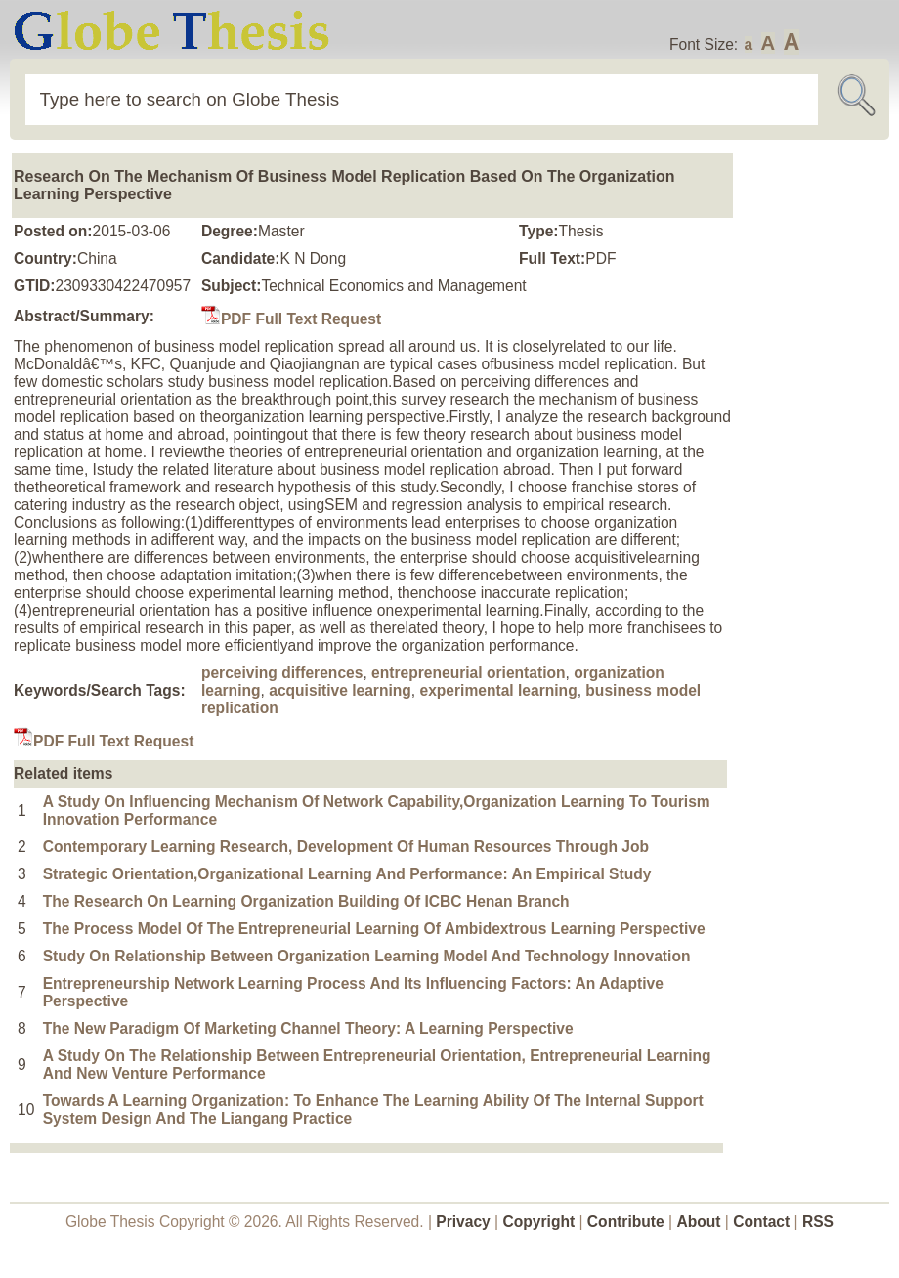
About (698, 1222)
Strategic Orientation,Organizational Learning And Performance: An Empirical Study (347, 874)
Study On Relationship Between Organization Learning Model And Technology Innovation (367, 956)
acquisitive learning (340, 690)
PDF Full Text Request (291, 319)
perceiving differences (282, 672)
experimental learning (498, 690)
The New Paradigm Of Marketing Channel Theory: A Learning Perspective (308, 1028)
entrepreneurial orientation (468, 672)
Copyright (539, 1222)
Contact (763, 1222)
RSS (818, 1222)
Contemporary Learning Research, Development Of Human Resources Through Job (346, 846)
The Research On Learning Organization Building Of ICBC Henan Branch (306, 901)
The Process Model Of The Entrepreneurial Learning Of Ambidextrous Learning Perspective (374, 928)
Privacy (463, 1222)
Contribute (625, 1222)
